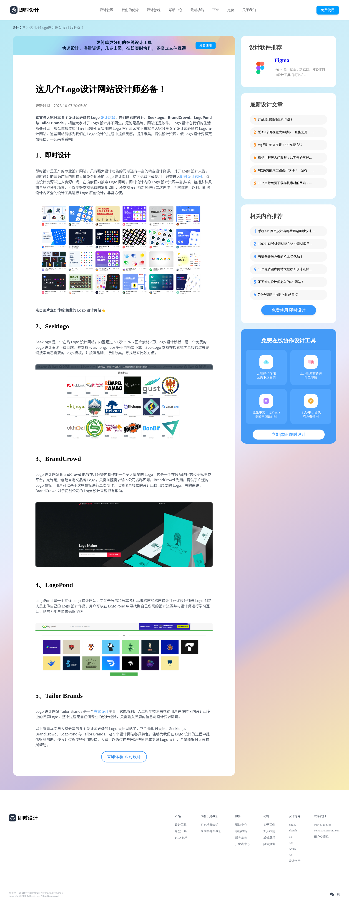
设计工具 (181, 824)
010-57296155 (322, 824)
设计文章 (19, 27)
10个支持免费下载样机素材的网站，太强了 (286, 183)
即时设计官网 (191, 176)
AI (290, 854)
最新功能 (197, 10)
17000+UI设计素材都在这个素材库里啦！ (286, 244)
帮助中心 (175, 10)
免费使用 (327, 10)
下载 (215, 10)
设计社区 (106, 10)
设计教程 (154, 10)
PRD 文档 (181, 837)
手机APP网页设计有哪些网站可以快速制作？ (286, 231)
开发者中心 (242, 844)
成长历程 (269, 837)
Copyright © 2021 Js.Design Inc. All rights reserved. (34, 896)
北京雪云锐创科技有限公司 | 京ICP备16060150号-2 (36, 893)
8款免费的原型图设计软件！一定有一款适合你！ (286, 170)
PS (290, 836)
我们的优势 (130, 10)
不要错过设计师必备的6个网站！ (281, 282)
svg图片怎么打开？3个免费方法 (280, 145)
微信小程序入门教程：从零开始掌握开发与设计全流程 (286, 157)
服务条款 (241, 837)
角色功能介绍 (209, 824)
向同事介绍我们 (211, 831)
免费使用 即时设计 (289, 310)
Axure (292, 848)
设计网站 (107, 117)
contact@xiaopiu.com (327, 830)
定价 (230, 10)
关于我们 (249, 10)
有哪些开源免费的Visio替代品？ (280, 256)
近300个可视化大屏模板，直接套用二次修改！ (286, 132)
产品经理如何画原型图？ (275, 119)
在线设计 (101, 711)
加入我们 (269, 831)
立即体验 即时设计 (124, 757)
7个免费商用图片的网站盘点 (278, 294)
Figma (281, 60)
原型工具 (181, 831)
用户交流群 (321, 836)
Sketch (293, 830)
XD (291, 842)
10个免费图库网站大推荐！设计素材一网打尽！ (286, 269)
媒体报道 (269, 844)
